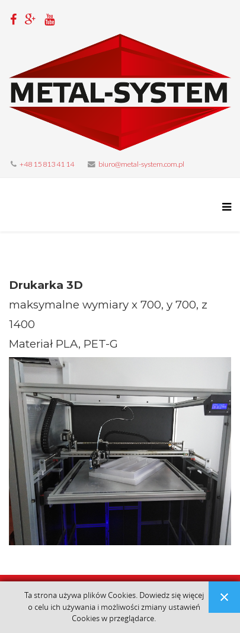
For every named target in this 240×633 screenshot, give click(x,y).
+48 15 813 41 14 (47, 164)
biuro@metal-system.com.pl (141, 164)
